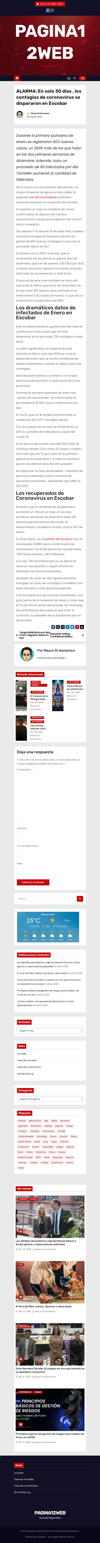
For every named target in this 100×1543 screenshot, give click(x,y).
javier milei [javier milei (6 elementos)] (47, 1146)
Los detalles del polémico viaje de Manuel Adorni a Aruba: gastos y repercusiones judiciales (46, 1242)
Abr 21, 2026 (25, 1311)
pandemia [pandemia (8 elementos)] (41, 1152)
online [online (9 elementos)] (29, 1152)
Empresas (35, 682)
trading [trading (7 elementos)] (44, 1162)
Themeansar (73, 1531)
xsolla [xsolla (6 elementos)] (21, 1167)
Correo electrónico (28, 846)
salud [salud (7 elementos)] (46, 1157)
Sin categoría (37, 692)
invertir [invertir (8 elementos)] (35, 1146)
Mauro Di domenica (40, 113)
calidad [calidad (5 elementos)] (48, 1126)
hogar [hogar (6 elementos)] (54, 1141)
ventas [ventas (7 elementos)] (69, 1162)
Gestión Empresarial (36, 685)
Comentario (24, 769)
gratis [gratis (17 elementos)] (37, 1141)
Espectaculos (37, 718)
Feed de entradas (27, 1060)
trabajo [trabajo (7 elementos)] (33, 1162)
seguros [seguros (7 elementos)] (70, 1157)
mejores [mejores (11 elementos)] (70, 1146)
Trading (38, 1392)
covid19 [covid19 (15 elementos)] (61, 1131)
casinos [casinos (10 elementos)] (59, 1126)
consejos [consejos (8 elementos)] (34, 1131)
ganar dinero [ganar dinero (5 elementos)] (24, 1141)
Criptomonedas (25, 1392)
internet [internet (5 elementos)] (64, 1141)
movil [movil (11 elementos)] (20, 1152)
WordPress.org (25, 1073)
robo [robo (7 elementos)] (38, 1157)
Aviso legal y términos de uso (61, 1537)
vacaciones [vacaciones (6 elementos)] (57, 1162)
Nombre (22, 828)
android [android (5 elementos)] (22, 1120)
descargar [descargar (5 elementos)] (42, 1136)
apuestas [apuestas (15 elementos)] (64, 1120)
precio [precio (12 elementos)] (52, 1152)
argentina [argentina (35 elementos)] (23, 1126)
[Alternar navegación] (69, 78)
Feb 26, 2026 (37, 702)
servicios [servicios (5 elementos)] (22, 1162)
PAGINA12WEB (49, 1513)
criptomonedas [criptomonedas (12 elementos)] (26, 1136)
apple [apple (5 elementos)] (54, 1120)
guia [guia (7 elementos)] (45, 1141)
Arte (21, 1265)
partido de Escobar (59, 539)
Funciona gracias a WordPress (35, 1531)
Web (19, 863)
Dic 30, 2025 (36, 732)
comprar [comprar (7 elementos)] (22, 1131)
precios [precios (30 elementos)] (61, 1152)
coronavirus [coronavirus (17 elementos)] (48, 1131)
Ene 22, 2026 (73, 692)
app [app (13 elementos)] (46, 1120)
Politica (34, 1199)
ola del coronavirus (43, 197)
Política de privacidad (35, 1537)
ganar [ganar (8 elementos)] (74, 1136)
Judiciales (23, 1199)
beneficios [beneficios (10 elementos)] (36, 1126)
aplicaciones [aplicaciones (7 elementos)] (35, 1120)
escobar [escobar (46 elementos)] (64, 1136)
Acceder (22, 1053)
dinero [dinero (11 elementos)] (53, 1136)
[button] (75, 78)
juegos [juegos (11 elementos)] (59, 1146)
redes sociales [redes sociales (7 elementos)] (25, 1157)
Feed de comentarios (29, 1067)
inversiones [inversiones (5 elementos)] (23, 1146)
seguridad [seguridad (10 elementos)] (57, 1157)
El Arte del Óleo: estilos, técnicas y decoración (42, 973)
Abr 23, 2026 (25, 1249)
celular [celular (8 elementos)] (69, 1126)
